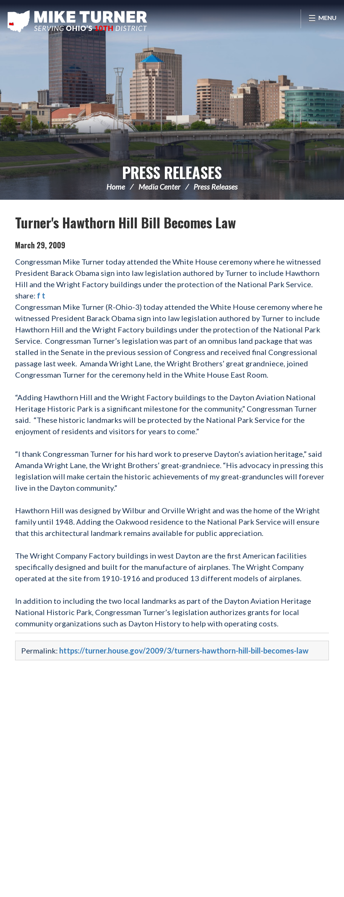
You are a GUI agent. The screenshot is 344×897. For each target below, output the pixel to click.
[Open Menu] (322, 18)
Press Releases (172, 172)
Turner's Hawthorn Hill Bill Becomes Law (125, 222)
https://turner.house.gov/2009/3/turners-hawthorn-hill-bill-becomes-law (184, 650)
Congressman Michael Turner (77, 21)
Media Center (159, 186)
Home (115, 186)
